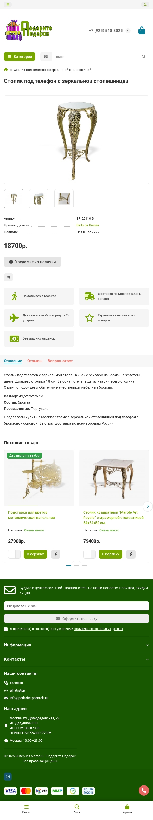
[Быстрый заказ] (55, 554)
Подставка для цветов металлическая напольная (31, 515)
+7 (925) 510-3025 (106, 30)
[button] (148, 506)
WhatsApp (17, 690)
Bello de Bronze (87, 225)
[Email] (76, 605)
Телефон (16, 683)
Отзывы (34, 360)
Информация (76, 644)
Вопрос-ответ (60, 360)
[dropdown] (8, 4)
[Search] (100, 56)
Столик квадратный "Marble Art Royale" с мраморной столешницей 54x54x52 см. (113, 517)
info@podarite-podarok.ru (29, 698)
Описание (13, 360)
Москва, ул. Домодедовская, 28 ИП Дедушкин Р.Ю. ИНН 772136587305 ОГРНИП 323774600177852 (34, 725)
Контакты (76, 658)
